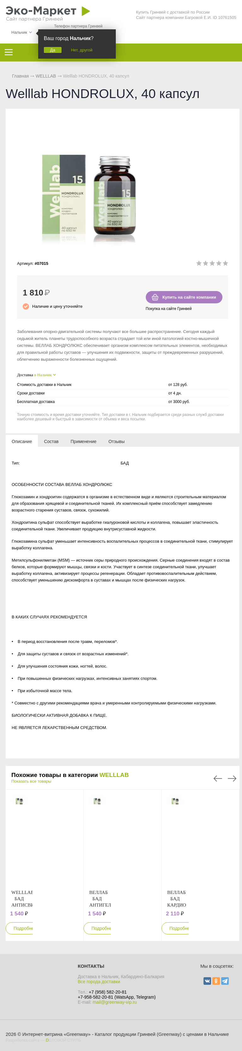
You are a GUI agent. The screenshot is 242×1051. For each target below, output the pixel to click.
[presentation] (22, 441)
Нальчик (19, 32)
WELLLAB (114, 775)
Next (232, 778)
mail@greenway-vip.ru (115, 1002)
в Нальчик (43, 374)
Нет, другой (81, 50)
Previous (218, 778)
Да (52, 50)
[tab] (22, 441)
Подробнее (25, 928)
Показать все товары (31, 781)
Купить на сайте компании (189, 297)
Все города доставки (99, 981)
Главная (20, 76)
